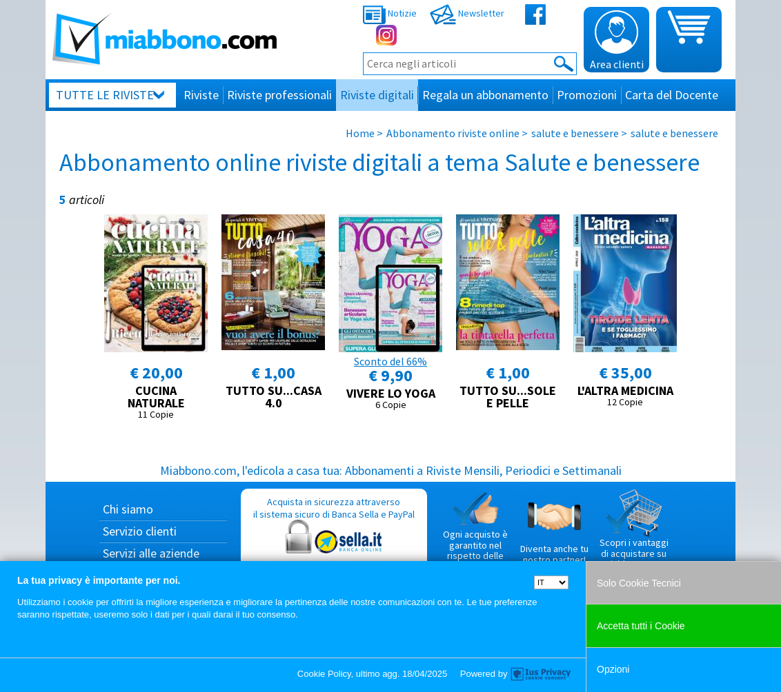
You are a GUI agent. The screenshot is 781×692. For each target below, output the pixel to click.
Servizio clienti (140, 531)
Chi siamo (128, 509)
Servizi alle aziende (151, 553)
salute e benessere (575, 133)
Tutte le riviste (105, 95)
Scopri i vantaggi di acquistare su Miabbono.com (634, 529)
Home (360, 133)
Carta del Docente (671, 95)
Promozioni (587, 95)
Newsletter (467, 13)
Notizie (390, 13)
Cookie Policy (324, 674)
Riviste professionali (279, 95)
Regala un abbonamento (485, 95)
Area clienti (617, 40)
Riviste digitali (377, 95)
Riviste (201, 95)
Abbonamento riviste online (453, 133)
